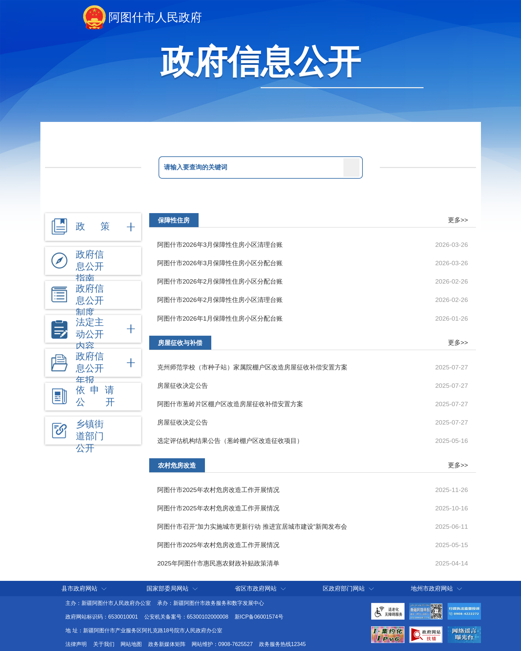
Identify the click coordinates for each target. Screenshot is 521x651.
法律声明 (76, 644)
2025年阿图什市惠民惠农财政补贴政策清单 (218, 563)
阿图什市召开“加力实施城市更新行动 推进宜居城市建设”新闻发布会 (252, 526)
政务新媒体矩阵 (167, 644)
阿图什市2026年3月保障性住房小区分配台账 (220, 263)
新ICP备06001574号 (259, 617)
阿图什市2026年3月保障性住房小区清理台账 (220, 244)
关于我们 (103, 644)
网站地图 (131, 644)
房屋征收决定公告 (182, 385)
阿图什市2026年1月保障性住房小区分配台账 (220, 318)
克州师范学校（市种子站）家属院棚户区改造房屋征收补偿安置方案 (252, 367)
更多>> (458, 219)
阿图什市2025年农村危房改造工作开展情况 (218, 489)
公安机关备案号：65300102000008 (186, 617)
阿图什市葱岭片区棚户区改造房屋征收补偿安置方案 (230, 404)
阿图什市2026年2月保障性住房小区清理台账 (220, 299)
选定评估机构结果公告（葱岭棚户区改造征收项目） (230, 440)
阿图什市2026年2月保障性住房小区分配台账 (220, 281)
